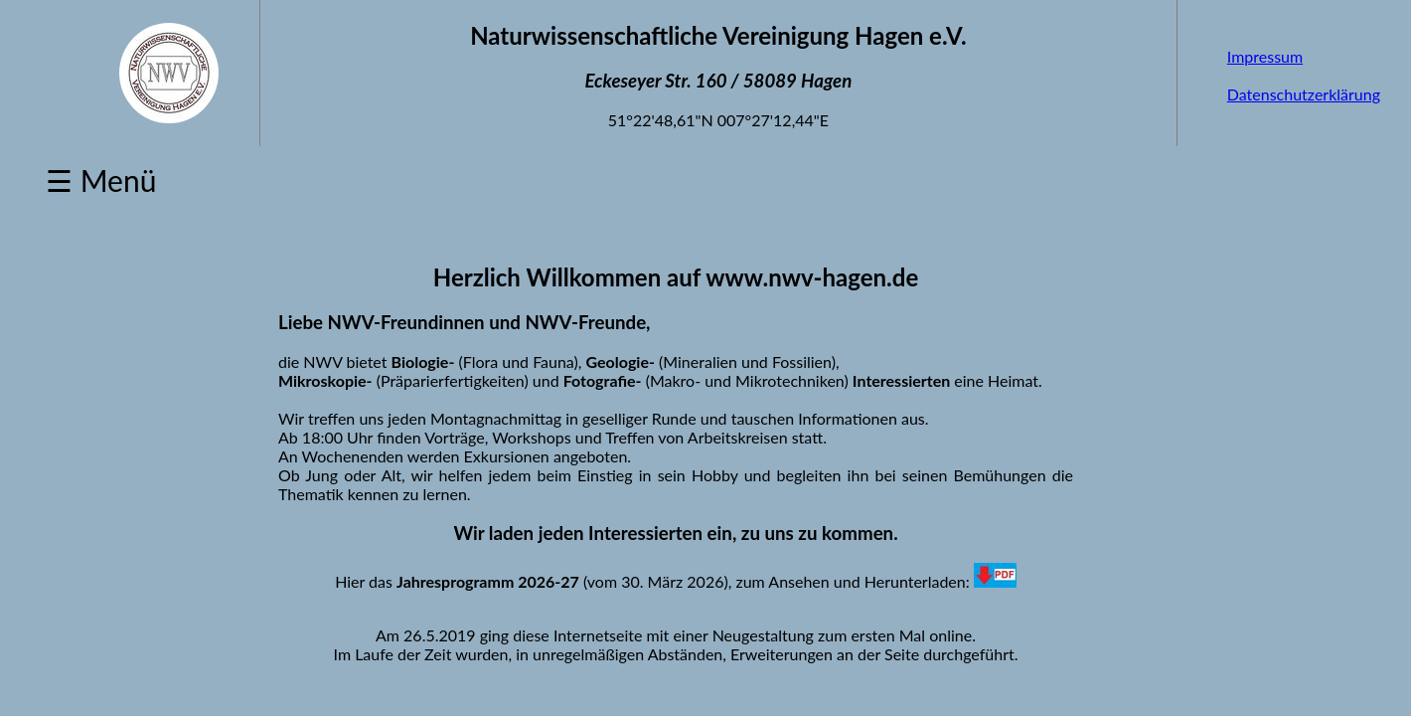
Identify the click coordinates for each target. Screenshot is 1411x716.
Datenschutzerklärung (1303, 94)
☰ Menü (101, 180)
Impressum (1265, 56)
